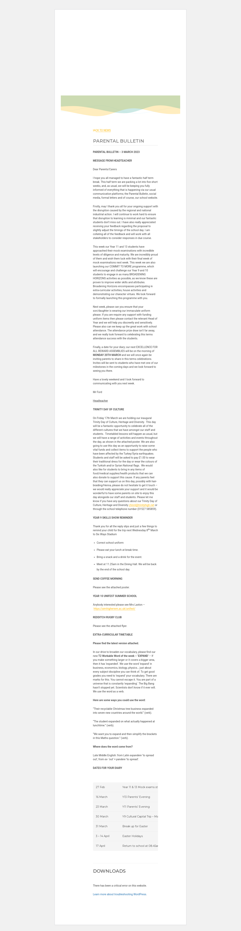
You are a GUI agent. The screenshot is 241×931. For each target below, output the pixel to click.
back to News (101, 130)
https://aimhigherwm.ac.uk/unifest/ (114, 608)
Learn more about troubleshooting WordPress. (120, 894)
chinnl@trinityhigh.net (141, 505)
